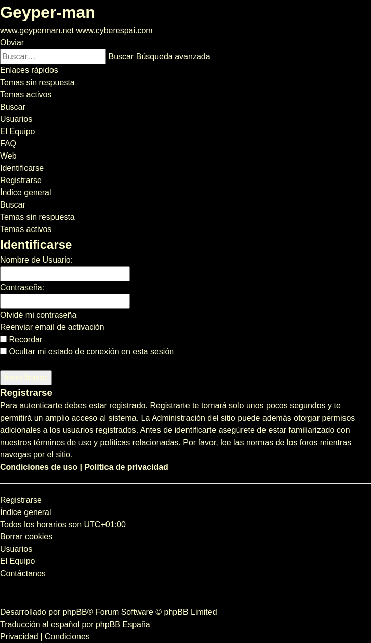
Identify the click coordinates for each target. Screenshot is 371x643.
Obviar (12, 42)
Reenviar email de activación (52, 327)
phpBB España (123, 624)
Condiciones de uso (38, 466)
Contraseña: (22, 287)
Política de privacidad (126, 466)
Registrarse (21, 500)
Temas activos (25, 229)
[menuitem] (37, 82)
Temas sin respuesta (37, 217)
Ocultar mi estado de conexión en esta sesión (87, 351)
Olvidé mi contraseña (38, 315)
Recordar (21, 339)
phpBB (75, 612)
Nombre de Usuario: (36, 259)
